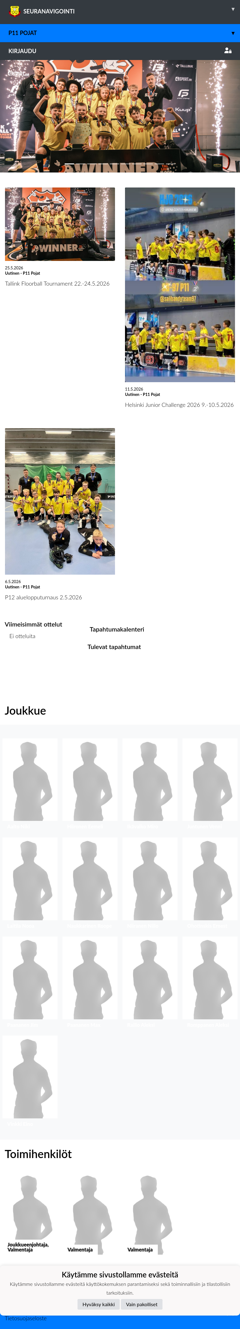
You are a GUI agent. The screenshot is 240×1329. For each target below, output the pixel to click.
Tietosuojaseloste (26, 1318)
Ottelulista (20, 660)
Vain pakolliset (142, 1304)
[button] (18, 116)
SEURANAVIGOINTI (124, 9)
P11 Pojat (124, 33)
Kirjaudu (120, 50)
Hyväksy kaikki (98, 1304)
